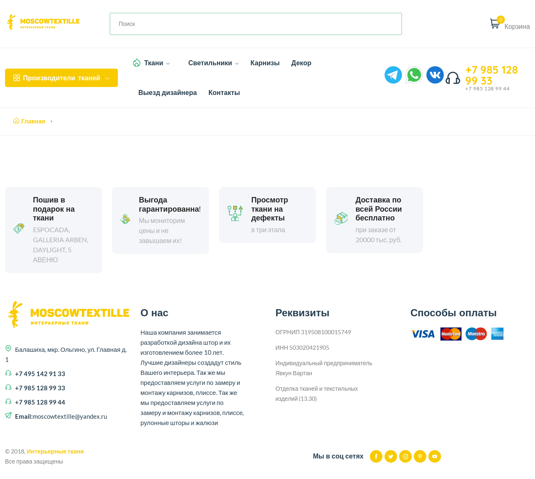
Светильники (213, 63)
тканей (61, 78)
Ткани (157, 63)
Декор (301, 63)
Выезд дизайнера (167, 92)
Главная (29, 121)
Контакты (224, 92)
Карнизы (265, 63)
